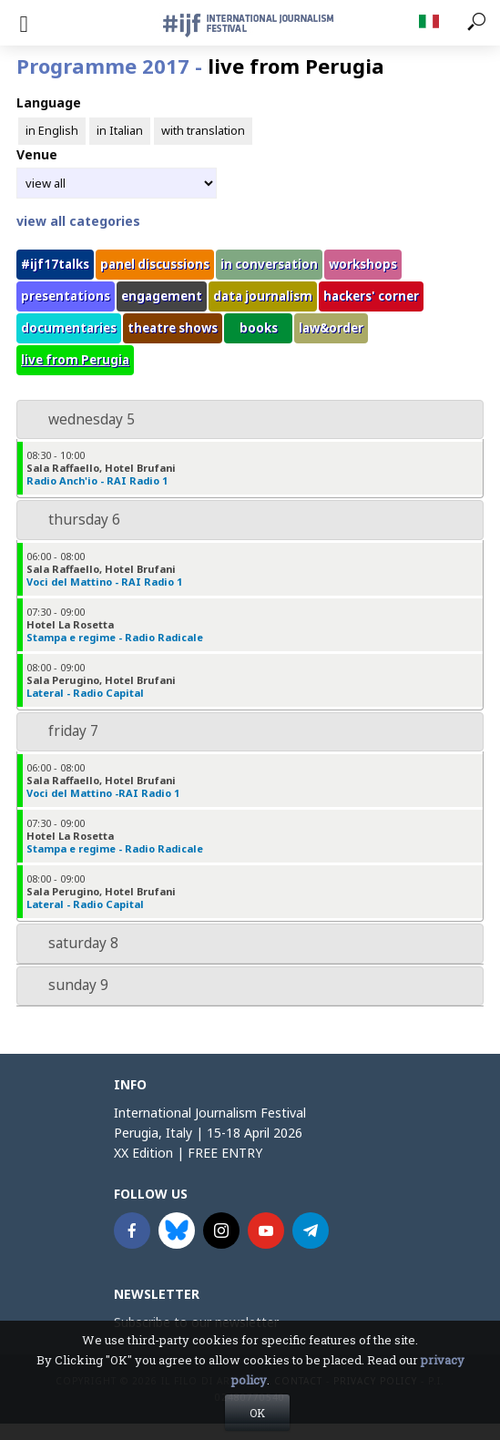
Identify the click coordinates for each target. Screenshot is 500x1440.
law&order (331, 328)
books (259, 328)
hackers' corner (371, 296)
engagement (161, 296)
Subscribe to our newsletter (196, 1322)
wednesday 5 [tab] (80, 419)
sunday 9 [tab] (66, 985)
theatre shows (173, 328)
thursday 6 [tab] (72, 519)
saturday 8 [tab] (71, 943)
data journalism (262, 296)
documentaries (69, 328)
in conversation (269, 264)
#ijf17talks (55, 264)
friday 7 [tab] (61, 730)
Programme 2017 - (200, 65)
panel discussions (154, 264)
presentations (65, 296)
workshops (363, 264)
